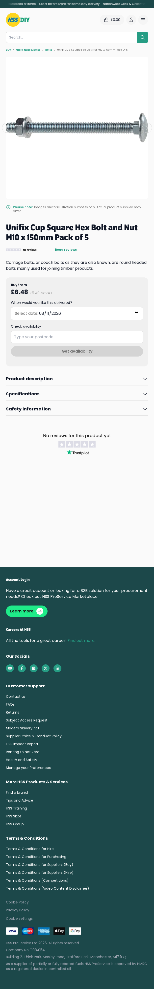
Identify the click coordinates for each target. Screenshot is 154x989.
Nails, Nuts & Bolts (28, 50)
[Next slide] (147, 128)
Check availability (26, 326)
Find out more (81, 640)
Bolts (48, 50)
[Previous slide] (7, 128)
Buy (8, 50)
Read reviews (66, 250)
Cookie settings (19, 918)
